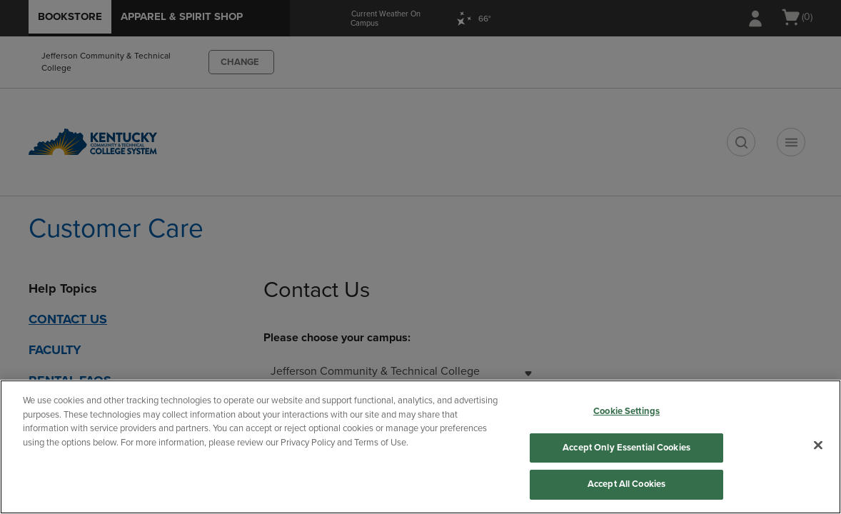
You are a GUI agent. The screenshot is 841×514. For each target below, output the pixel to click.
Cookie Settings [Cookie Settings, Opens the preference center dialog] (626, 411)
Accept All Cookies (626, 484)
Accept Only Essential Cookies (626, 447)
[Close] (818, 445)
